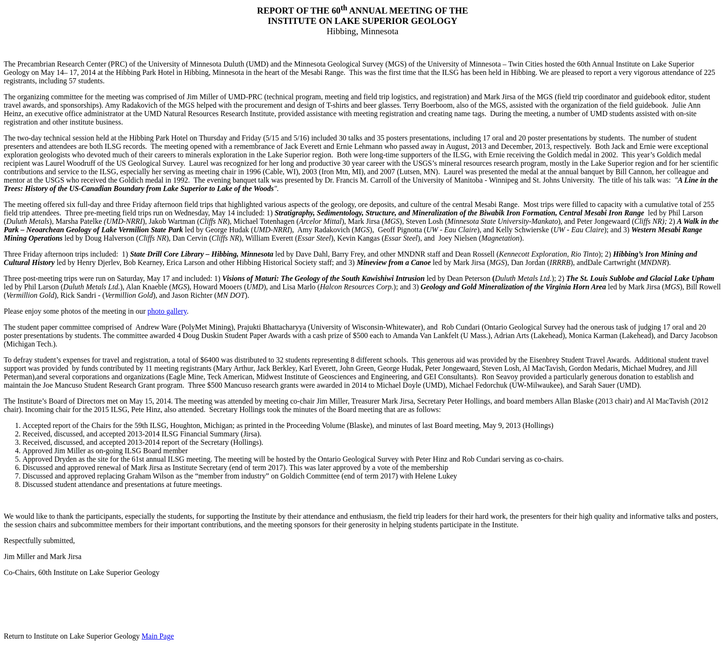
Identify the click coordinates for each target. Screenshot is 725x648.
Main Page (158, 636)
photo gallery (167, 311)
